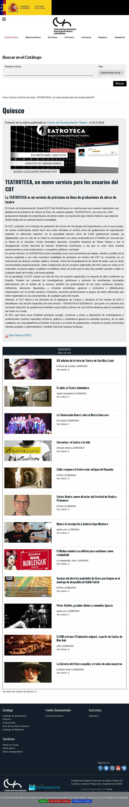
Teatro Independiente (13, 751)
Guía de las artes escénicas (16, 726)
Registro (102, 37)
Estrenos (7, 719)
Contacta (86, 37)
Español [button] (119, 37)
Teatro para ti (9, 748)
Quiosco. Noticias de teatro (22, 97)
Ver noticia (62, 369)
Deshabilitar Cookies (59, 801)
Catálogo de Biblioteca (13, 729)
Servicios (52, 37)
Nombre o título (13, 67)
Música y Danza (33, 37)
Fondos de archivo (54, 716)
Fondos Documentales (58, 710)
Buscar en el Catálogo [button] (22, 57)
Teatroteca (95, 710)
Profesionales (9, 722)
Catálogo (8, 710)
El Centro (69, 37)
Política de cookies (82, 801)
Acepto (43, 801)
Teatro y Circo (11, 37)
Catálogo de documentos (14, 716)
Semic (109, 789)
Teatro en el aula (10, 745)
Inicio (5, 97)
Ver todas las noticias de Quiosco (18, 691)
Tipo (100, 67)
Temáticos (9, 738)
